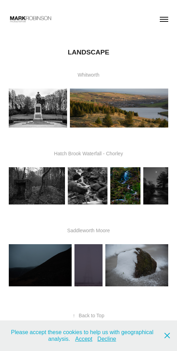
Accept (83, 339)
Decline (106, 339)
